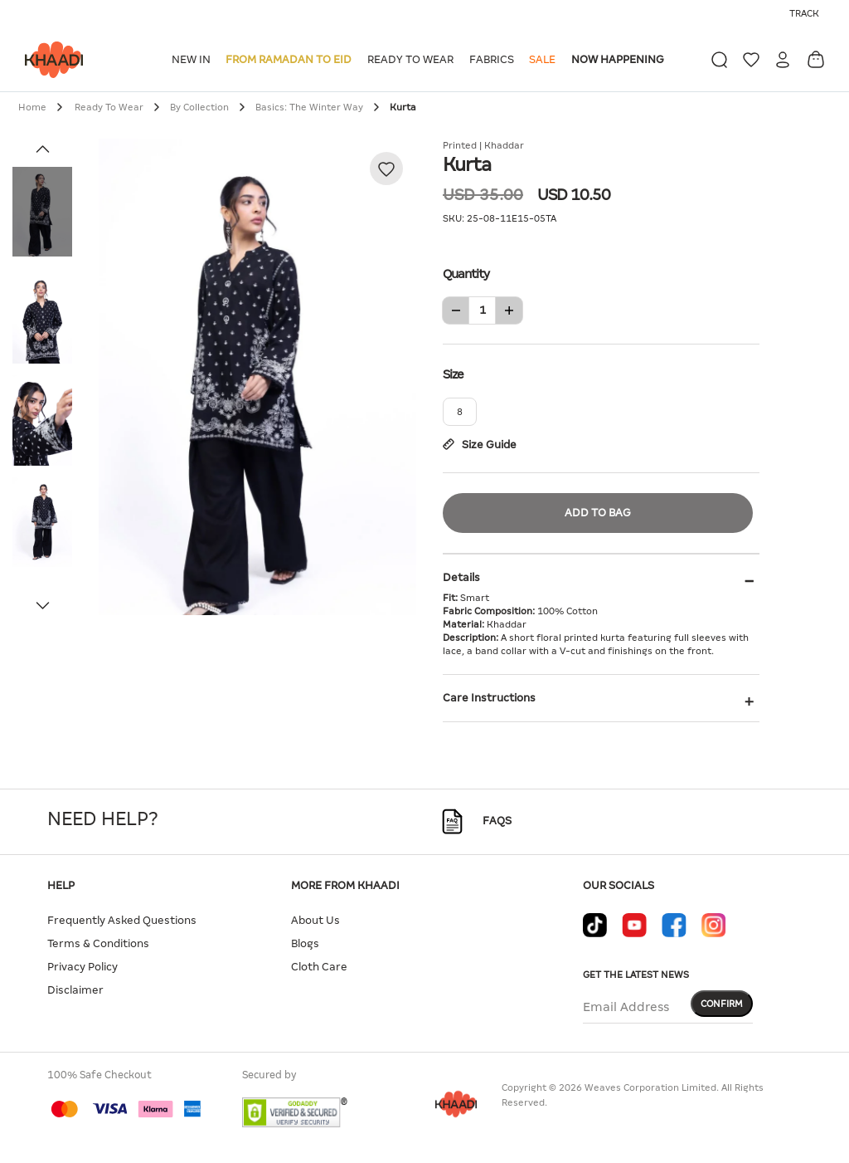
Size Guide (480, 444)
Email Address (626, 1007)
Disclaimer (75, 990)
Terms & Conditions (98, 943)
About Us (315, 920)
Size (601, 372)
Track (804, 13)
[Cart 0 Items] (816, 59)
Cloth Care (319, 966)
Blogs (305, 943)
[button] (194, 60)
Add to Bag (598, 512)
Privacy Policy (82, 966)
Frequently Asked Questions (121, 920)
